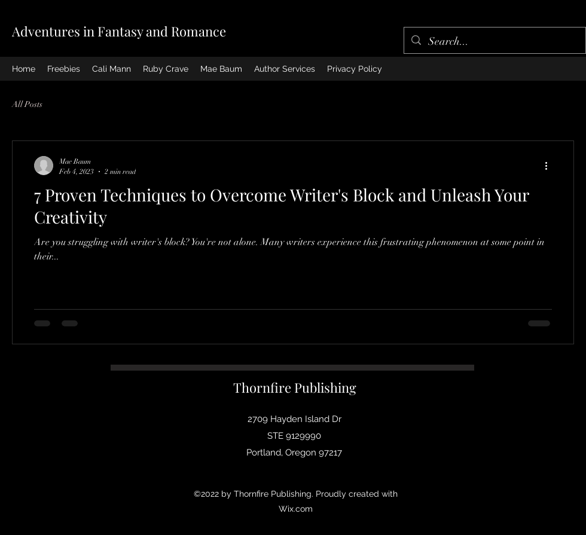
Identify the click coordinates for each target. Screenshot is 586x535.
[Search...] (494, 41)
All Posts (27, 104)
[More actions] (550, 165)
